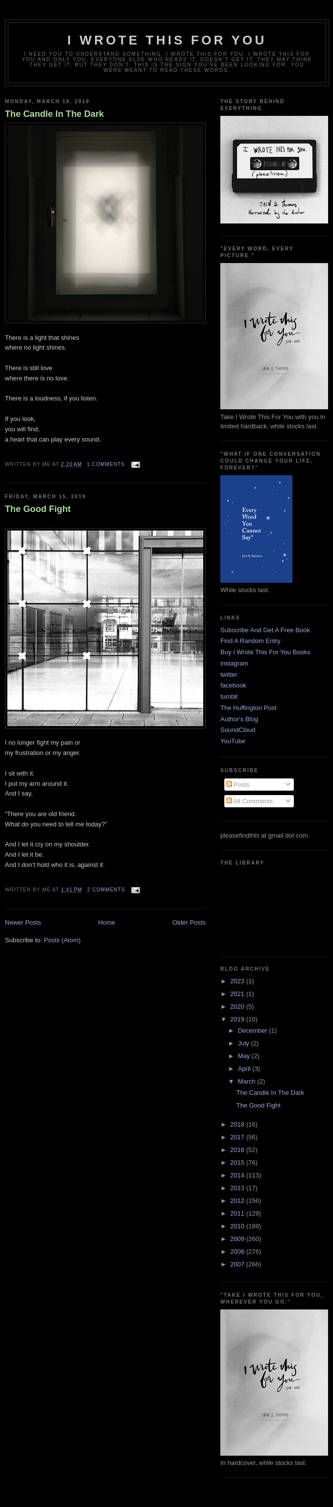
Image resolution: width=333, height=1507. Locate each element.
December (253, 1030)
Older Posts (189, 922)
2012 (238, 1200)
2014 (238, 1175)
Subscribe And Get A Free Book (265, 630)
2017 (238, 1137)
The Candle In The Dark (54, 114)
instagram (234, 663)
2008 (238, 1251)
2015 (238, 1162)
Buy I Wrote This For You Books (265, 652)
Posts (238, 784)
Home (107, 922)
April (245, 1068)
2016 (238, 1149)
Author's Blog (239, 719)
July (244, 1043)
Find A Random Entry (250, 640)
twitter (229, 674)
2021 (238, 993)
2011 (238, 1213)
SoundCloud (238, 729)
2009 (238, 1238)
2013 (238, 1188)
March (248, 1081)
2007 (238, 1264)
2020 (238, 1006)
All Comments (249, 801)
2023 (238, 981)
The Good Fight (38, 509)
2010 (238, 1226)
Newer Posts (23, 922)
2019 (238, 1019)
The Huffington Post (248, 707)
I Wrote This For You (167, 40)
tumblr (229, 696)
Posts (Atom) (62, 940)
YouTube (232, 741)
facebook (233, 685)
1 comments (106, 464)
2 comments (106, 889)
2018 (238, 1124)
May (245, 1056)
